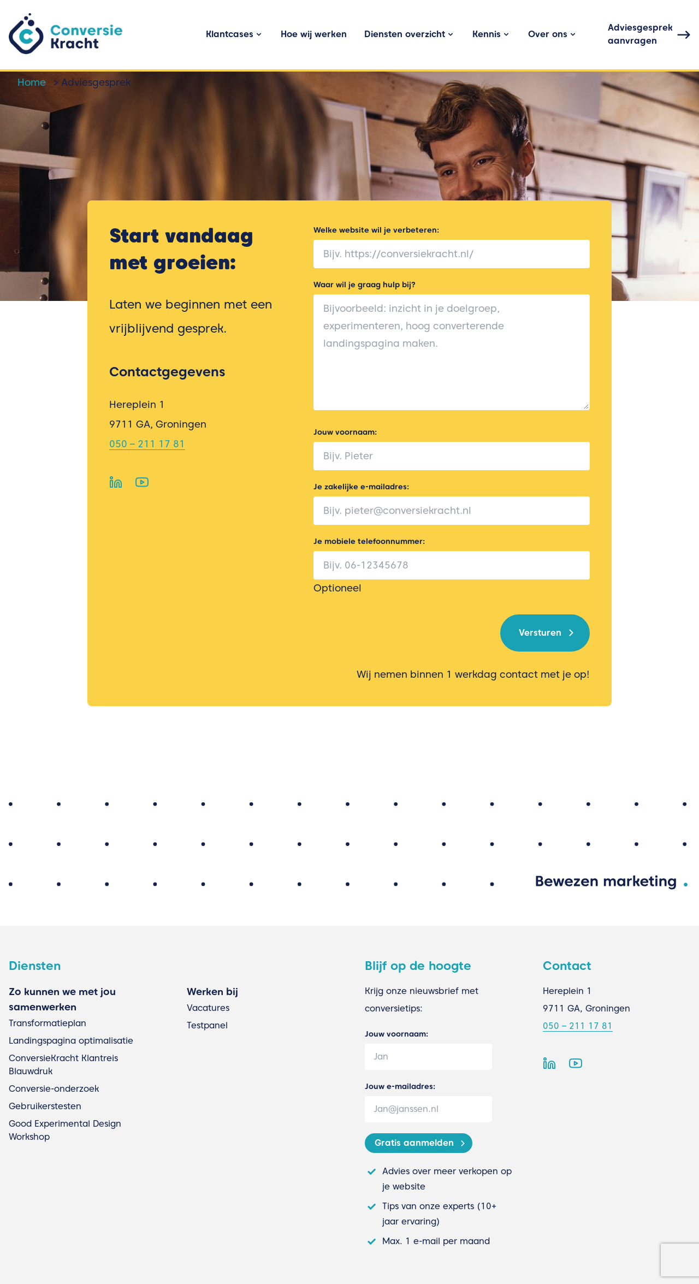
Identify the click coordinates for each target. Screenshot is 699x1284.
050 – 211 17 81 (147, 443)
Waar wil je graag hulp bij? (364, 284)
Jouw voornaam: (345, 432)
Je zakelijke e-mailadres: (361, 486)
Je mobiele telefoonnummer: (369, 541)
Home (31, 82)
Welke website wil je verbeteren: (376, 230)
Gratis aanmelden (414, 1143)
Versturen (540, 633)
